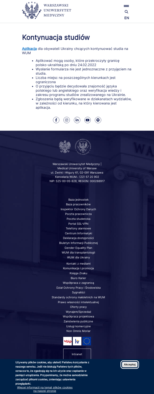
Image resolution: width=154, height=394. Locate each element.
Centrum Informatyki (78, 233)
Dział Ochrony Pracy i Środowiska (78, 287)
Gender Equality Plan (78, 247)
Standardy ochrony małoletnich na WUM (78, 297)
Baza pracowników (78, 204)
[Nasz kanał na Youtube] (87, 120)
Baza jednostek (78, 199)
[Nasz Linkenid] (77, 120)
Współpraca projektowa (78, 316)
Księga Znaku (78, 273)
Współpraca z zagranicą (78, 282)
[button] (114, 6)
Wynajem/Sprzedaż (78, 311)
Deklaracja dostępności (78, 238)
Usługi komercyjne (78, 326)
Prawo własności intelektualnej (78, 302)
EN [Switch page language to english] (126, 18)
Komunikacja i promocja (78, 268)
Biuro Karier (78, 278)
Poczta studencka (78, 218)
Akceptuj (130, 364)
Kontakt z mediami (78, 263)
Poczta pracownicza (78, 214)
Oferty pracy (78, 307)
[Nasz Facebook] (56, 120)
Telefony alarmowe (78, 228)
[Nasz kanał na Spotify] (98, 120)
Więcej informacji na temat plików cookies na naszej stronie (45, 389)
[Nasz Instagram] (66, 120)
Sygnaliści (78, 292)
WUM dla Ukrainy (78, 257)
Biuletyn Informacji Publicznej (78, 243)
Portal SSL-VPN (78, 223)
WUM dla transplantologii (78, 252)
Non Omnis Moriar (78, 331)
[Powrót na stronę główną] (46, 12)
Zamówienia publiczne (78, 321)
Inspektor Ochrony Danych (78, 209)
